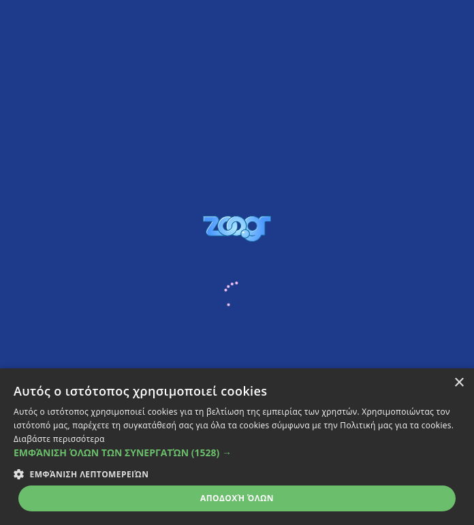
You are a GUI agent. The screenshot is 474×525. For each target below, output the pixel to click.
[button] (237, 452)
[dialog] (237, 446)
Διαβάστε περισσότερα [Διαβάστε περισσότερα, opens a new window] (59, 439)
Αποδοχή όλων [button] (237, 498)
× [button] (459, 383)
